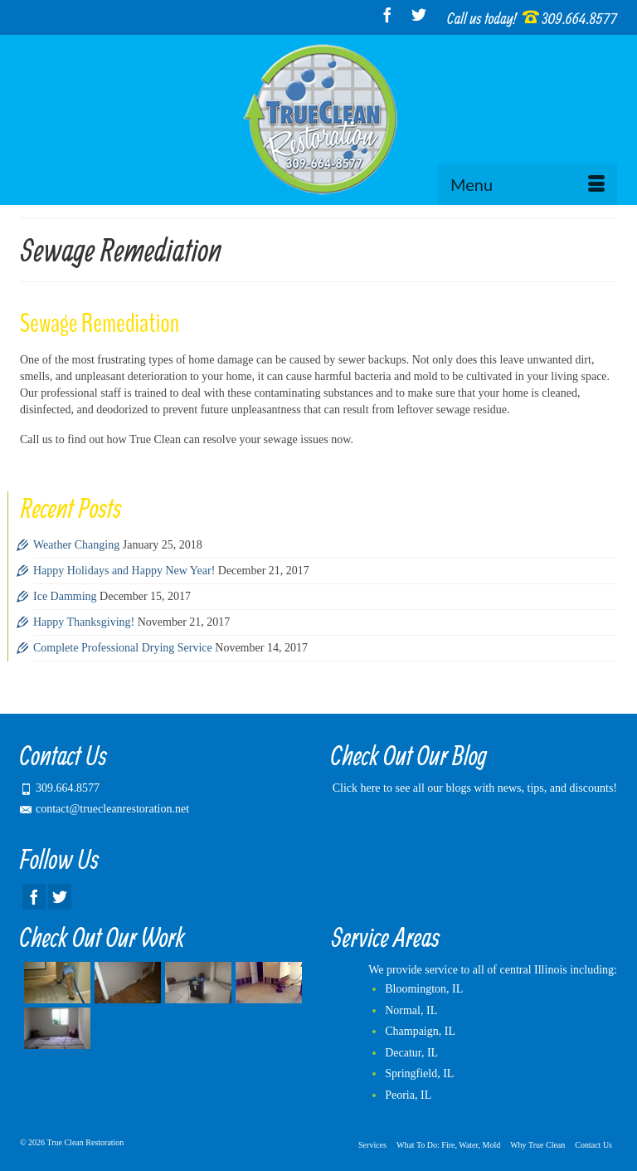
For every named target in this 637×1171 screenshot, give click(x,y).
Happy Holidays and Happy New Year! (124, 570)
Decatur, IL (411, 1053)
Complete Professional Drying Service (122, 648)
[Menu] (527, 184)
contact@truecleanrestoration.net (104, 809)
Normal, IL (411, 1010)
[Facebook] (387, 14)
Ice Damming (65, 596)
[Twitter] (419, 14)
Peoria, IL (408, 1095)
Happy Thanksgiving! (83, 622)
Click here (357, 788)
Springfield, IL (419, 1073)
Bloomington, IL (424, 989)
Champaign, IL (420, 1031)
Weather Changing (76, 545)
